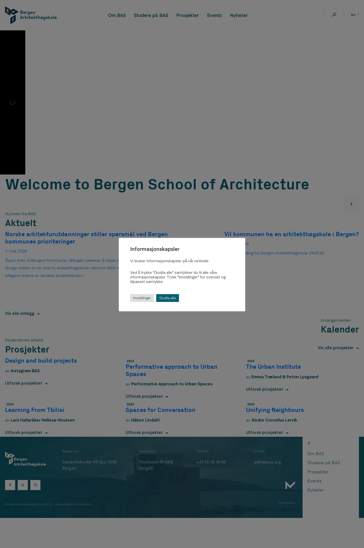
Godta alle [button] (167, 298)
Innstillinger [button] (142, 298)
